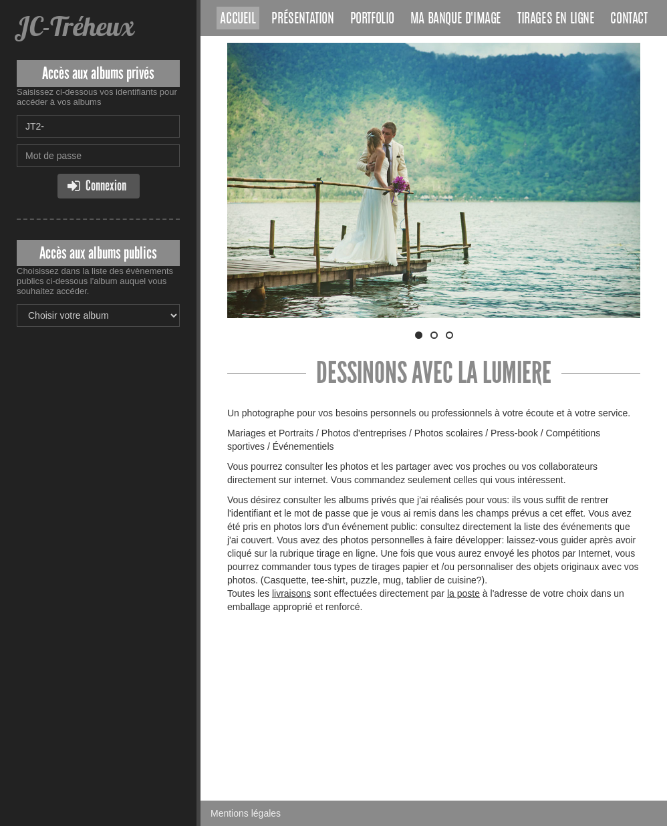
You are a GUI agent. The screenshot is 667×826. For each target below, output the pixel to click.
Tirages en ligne (556, 19)
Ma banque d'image (455, 19)
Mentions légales (246, 813)
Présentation (302, 19)
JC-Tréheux (75, 26)
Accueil (237, 19)
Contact (628, 19)
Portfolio (372, 19)
